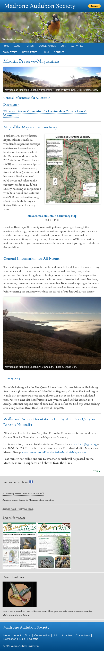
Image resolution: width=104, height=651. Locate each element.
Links (45, 52)
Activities (77, 46)
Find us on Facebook (18, 482)
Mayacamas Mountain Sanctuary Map (52, 216)
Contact (59, 52)
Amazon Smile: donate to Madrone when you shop (28, 500)
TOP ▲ (97, 471)
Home (6, 46)
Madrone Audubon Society (39, 6)
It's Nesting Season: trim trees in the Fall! (23, 493)
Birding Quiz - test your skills (18, 509)
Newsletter (29, 52)
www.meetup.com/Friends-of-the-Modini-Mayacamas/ (53, 452)
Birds (30, 46)
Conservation (47, 46)
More (26, 615)
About (18, 46)
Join (63, 46)
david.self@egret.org (85, 444)
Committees (10, 52)
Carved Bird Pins (13, 577)
